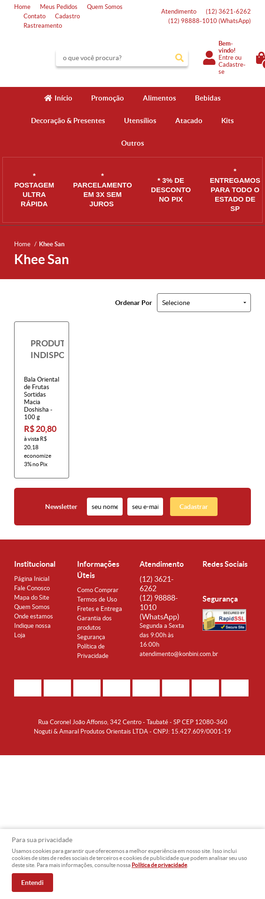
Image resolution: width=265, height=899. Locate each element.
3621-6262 (228, 11)
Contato (34, 16)
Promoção (107, 98)
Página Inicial (31, 578)
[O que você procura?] (179, 57)
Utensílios (140, 121)
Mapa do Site (31, 597)
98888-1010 (209, 20)
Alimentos (159, 98)
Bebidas (208, 98)
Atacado (189, 121)
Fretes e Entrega (99, 608)
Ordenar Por (133, 302)
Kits (227, 121)
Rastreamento (42, 25)
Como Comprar (97, 590)
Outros (132, 143)
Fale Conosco (32, 588)
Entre (226, 57)
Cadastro (67, 16)
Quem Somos (105, 6)
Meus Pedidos (59, 6)
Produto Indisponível (41, 349)
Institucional (34, 564)
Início (63, 98)
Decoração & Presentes (68, 121)
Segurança (91, 637)
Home (22, 6)
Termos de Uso (97, 599)
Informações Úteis (98, 569)
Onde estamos (33, 616)
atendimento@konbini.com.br (179, 653)
